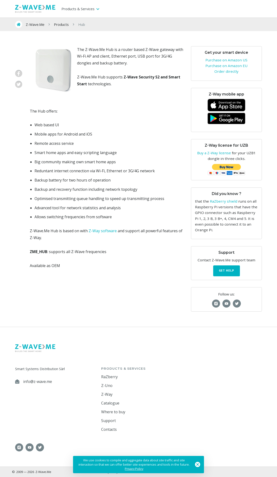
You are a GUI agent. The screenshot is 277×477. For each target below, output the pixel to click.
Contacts (109, 429)
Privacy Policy (134, 469)
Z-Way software (103, 230)
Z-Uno (107, 385)
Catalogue (110, 403)
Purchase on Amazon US (226, 60)
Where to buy (113, 411)
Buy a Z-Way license (214, 152)
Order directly (226, 71)
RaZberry (109, 376)
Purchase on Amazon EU (226, 65)
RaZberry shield (223, 201)
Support (108, 420)
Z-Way (107, 394)
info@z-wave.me (37, 381)
